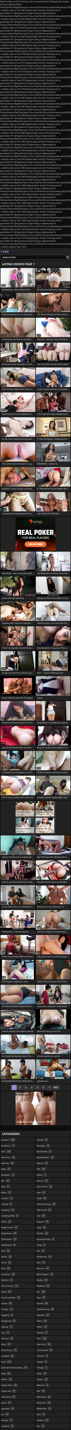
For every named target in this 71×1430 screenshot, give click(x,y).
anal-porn (8, 1157)
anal (6, 1151)
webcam (43, 1385)
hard (6, 1362)
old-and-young (46, 1204)
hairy (6, 1344)
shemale (43, 1315)
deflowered (8, 1245)
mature (42, 1163)
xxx (41, 1426)
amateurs (8, 1146)
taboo (42, 1321)
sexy (41, 1298)
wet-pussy (44, 1397)
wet (41, 1391)
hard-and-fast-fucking (14, 1368)
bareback (8, 1175)
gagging (7, 1315)
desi (5, 1251)
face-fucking (9, 1286)
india (6, 1373)
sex (41, 1292)
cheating (8, 1210)
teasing (42, 1333)
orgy (41, 1227)
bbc (5, 1181)
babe (6, 1169)
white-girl (44, 1403)
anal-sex (7, 1163)
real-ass (43, 1268)
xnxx (41, 1414)
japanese (8, 1408)
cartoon (7, 1198)
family (6, 1303)
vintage (42, 1368)
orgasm (43, 1222)
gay (5, 1333)
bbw (5, 1187)
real (41, 1262)
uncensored (45, 1350)
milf (41, 1169)
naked (42, 1175)
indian (6, 1379)
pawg (41, 1245)
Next (56, 1087)
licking (42, 1140)
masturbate (44, 1151)
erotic (6, 1262)
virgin (42, 1373)
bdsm (6, 1192)
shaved (42, 1303)
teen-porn (44, 1344)
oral (41, 1216)
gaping (7, 1327)
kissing (7, 1420)
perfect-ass (44, 1257)
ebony (6, 1257)
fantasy (7, 1309)
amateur (8, 1140)
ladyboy (7, 1426)
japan (6, 1403)
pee (41, 1251)
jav (5, 1414)
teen (42, 1338)
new (41, 1192)
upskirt (42, 1362)
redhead (43, 1286)
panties (42, 1233)
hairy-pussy (9, 1350)
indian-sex (8, 1391)
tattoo (42, 1327)
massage (43, 1146)
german (7, 1338)
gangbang (8, 1321)
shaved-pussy (45, 1309)
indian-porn (9, 1385)
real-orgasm (45, 1274)
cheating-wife (10, 1216)
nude (42, 1198)
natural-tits (44, 1187)
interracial (8, 1397)
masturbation (45, 1157)
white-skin (44, 1408)
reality (42, 1280)
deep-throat (9, 1227)
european (8, 1274)
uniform (42, 1356)
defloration (9, 1239)
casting (6, 1204)
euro (6, 1268)
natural (43, 1181)
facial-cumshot (11, 1298)
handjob (7, 1356)
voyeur (42, 1379)
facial (6, 1292)
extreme (7, 1280)
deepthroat (9, 1233)
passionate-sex (46, 1239)
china (6, 1222)
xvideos (43, 1420)
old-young (44, 1210)
